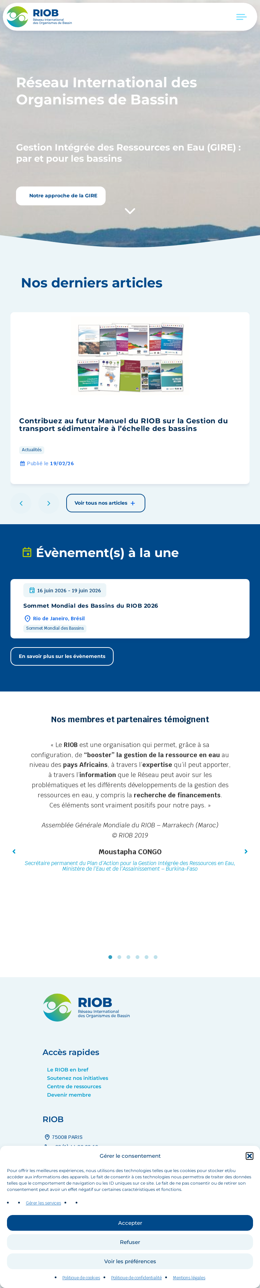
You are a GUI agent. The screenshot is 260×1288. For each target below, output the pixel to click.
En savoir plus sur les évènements (62, 656)
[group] (130, 398)
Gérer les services (43, 1222)
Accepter (130, 1241)
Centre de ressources (74, 1086)
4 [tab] (139, 957)
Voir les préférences (130, 1279)
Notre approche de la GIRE (62, 195)
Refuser (130, 1260)
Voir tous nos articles (106, 503)
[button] (249, 1174)
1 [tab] (111, 957)
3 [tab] (130, 957)
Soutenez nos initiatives (77, 1078)
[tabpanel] (130, 807)
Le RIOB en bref (67, 1070)
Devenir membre (69, 1095)
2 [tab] (120, 957)
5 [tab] (148, 957)
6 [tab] (157, 957)
